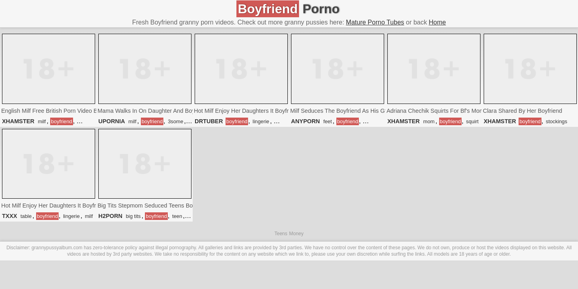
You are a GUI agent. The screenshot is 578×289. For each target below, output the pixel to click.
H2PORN (110, 216)
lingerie (260, 121)
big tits (133, 216)
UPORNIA (111, 121)
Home (437, 22)
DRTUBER (209, 121)
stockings (556, 121)
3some (175, 121)
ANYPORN (305, 121)
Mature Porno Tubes (375, 22)
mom (428, 121)
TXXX (9, 216)
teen (177, 216)
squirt (472, 121)
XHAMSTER (18, 121)
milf (42, 121)
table (26, 216)
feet (327, 121)
